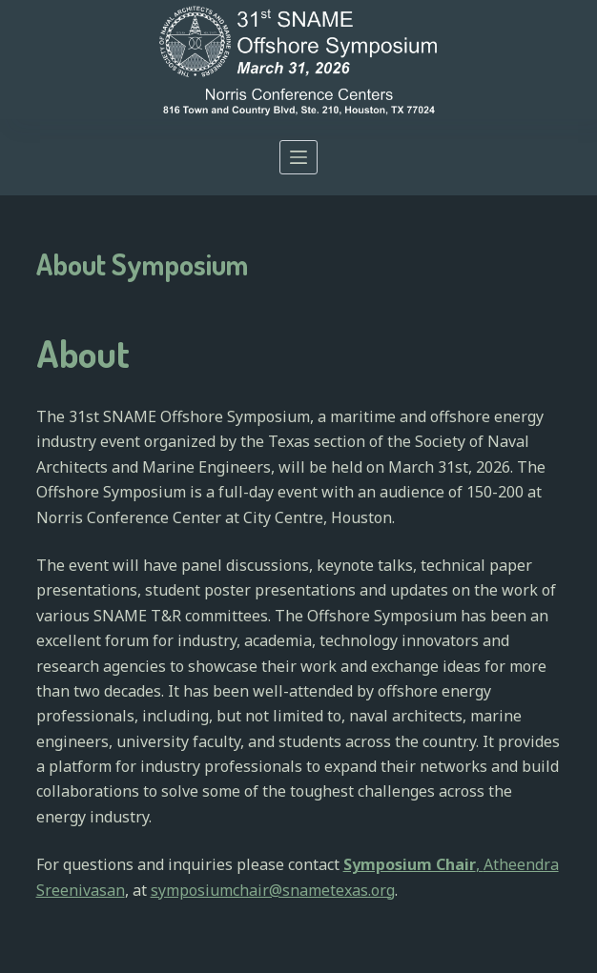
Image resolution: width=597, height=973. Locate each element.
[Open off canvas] (298, 157)
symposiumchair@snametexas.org (273, 890)
